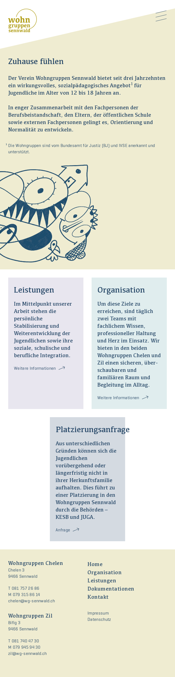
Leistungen (101, 581)
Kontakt (98, 597)
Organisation (104, 572)
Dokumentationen (110, 589)
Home (94, 564)
